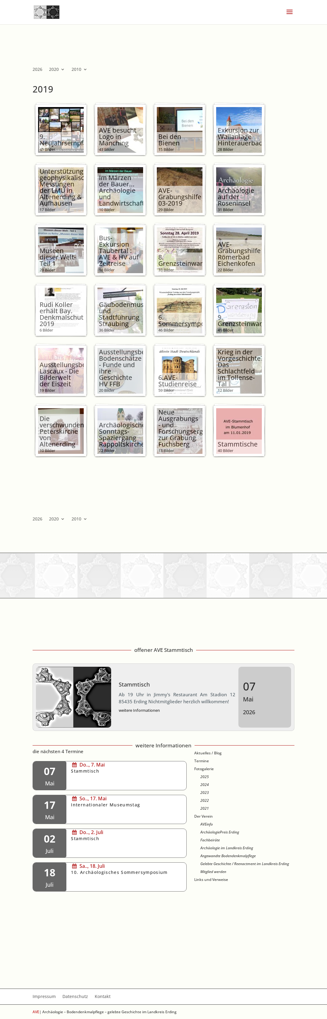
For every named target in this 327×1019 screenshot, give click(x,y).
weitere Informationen (139, 710)
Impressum (44, 996)
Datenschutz (75, 996)
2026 (37, 69)
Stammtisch (134, 684)
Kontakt (103, 996)
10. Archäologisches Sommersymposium (119, 872)
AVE (36, 1011)
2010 (76, 69)
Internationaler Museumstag (105, 805)
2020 (54, 69)
